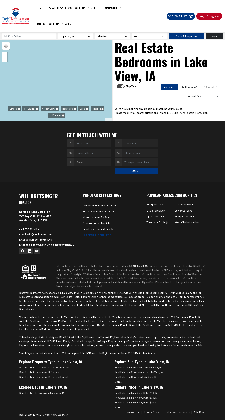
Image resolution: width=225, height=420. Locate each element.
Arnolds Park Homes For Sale (99, 205)
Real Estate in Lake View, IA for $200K (136, 393)
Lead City (62, 414)
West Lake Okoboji (157, 222)
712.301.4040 (29, 229)
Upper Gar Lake (155, 216)
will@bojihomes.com (35, 234)
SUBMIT (136, 170)
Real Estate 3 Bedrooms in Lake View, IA (41, 393)
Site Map (199, 412)
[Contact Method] (92, 162)
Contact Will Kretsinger (53, 24)
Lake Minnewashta (185, 204)
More (214, 36)
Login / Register (209, 16)
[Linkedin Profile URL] (29, 251)
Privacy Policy (151, 412)
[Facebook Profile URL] (22, 251)
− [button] (5, 59)
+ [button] (5, 54)
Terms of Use (132, 412)
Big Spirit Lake (154, 204)
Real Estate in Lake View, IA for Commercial (44, 367)
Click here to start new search (191, 112)
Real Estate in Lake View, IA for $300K (136, 397)
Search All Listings (180, 16)
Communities (112, 8)
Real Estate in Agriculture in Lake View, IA (138, 367)
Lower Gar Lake (183, 210)
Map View (131, 86)
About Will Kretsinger (81, 8)
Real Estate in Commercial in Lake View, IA (139, 372)
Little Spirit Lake (156, 210)
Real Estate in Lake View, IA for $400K (136, 402)
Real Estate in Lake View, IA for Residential (43, 377)
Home (39, 8)
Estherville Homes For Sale (98, 211)
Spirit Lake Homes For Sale (98, 229)
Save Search (169, 87)
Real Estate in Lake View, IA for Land (39, 372)
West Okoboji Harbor (187, 222)
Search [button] (54, 8)
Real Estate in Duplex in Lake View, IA (136, 377)
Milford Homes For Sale (96, 217)
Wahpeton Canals (185, 216)
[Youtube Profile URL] (37, 251)
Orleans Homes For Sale (96, 223)
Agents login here (97, 235)
